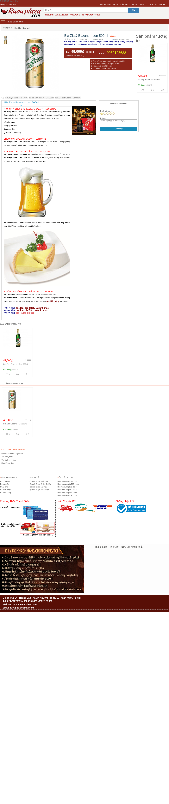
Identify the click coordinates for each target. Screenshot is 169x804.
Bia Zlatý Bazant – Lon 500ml (16, 98)
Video (152, 4)
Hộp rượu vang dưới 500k (67, 481)
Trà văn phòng (5, 493)
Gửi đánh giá (118, 129)
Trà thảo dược (5, 490)
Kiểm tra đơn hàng (127, 4)
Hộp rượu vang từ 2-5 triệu (67, 490)
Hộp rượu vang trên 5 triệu (67, 493)
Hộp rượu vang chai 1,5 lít (67, 495)
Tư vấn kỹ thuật (7, 457)
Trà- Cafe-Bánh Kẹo (9, 477)
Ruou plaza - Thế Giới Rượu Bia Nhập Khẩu (119, 546)
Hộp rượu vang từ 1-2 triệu (67, 487)
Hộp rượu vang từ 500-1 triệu (68, 484)
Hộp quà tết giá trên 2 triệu (39, 490)
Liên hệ (162, 4)
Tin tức (142, 4)
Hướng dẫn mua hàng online (12, 454)
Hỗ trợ (101, 53)
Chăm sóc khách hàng (107, 4)
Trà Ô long (4, 487)
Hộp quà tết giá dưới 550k (38, 481)
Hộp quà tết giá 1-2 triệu (38, 487)
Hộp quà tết (34, 477)
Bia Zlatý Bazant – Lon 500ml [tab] (21, 102)
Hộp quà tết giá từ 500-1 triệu (40, 484)
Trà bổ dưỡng (5, 481)
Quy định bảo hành (8, 460)
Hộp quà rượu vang (66, 477)
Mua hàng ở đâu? (8, 463)
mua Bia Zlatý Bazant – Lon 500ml (68, 98)
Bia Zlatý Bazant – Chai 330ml (149, 80)
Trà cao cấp (4, 484)
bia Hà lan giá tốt (25, 313)
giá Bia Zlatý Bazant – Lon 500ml (41, 98)
